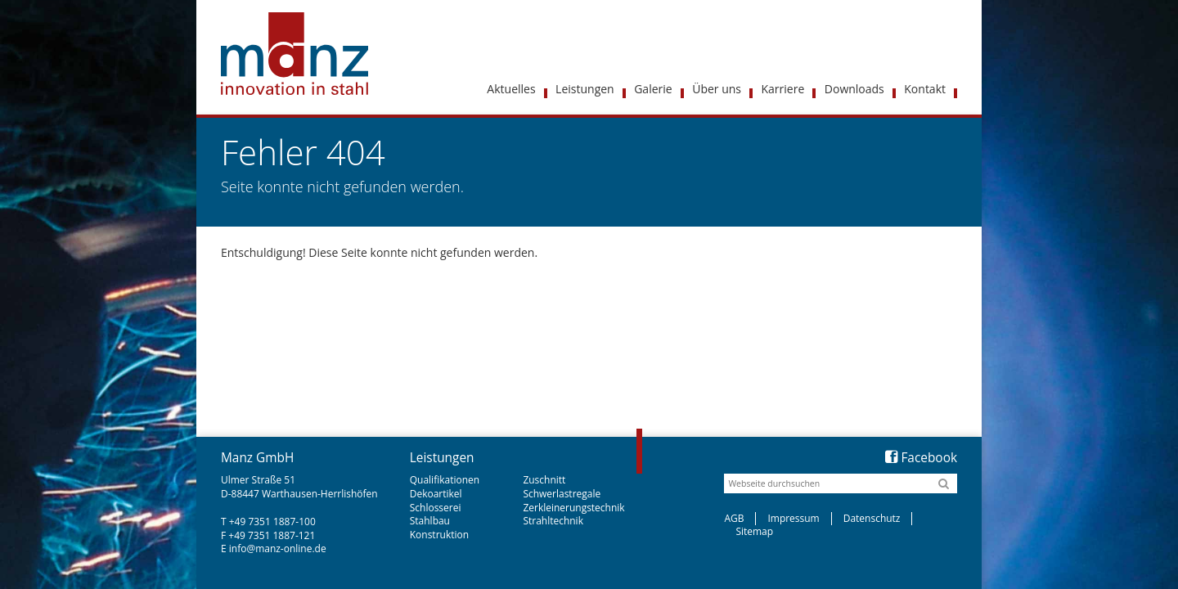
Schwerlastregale (561, 494)
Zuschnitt (544, 480)
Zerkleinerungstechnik (573, 508)
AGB (734, 518)
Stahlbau (430, 521)
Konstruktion (439, 535)
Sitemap (754, 531)
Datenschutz (872, 518)
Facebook (921, 457)
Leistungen (442, 457)
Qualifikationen (444, 480)
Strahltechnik (553, 521)
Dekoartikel (436, 494)
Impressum (793, 518)
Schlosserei (435, 508)
